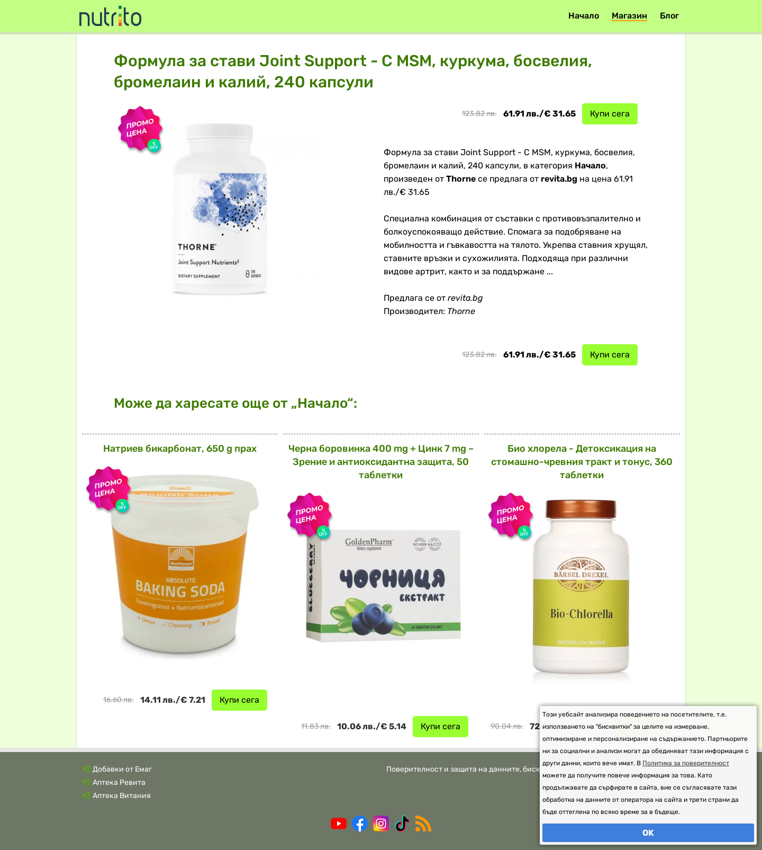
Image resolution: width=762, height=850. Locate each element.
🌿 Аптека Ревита (114, 782)
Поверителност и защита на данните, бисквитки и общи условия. (504, 769)
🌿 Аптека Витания (116, 795)
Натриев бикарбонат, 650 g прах (180, 448)
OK (648, 833)
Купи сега (610, 114)
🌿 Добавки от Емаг (117, 769)
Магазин (629, 16)
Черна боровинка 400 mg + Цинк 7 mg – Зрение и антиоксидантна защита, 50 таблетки (381, 462)
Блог (669, 16)
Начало (583, 16)
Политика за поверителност (685, 763)
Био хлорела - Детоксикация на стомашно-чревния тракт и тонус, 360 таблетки (582, 462)
